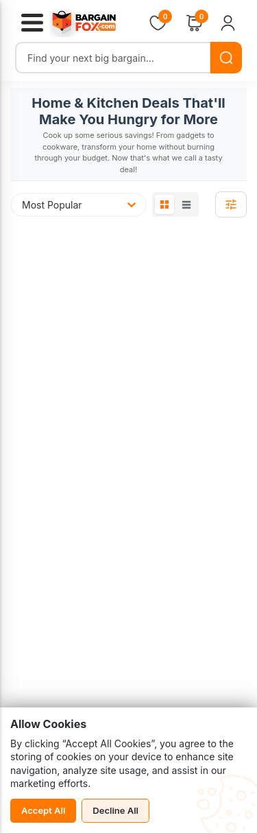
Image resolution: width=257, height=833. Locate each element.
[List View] (186, 204)
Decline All (115, 810)
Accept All (43, 810)
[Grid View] (164, 204)
